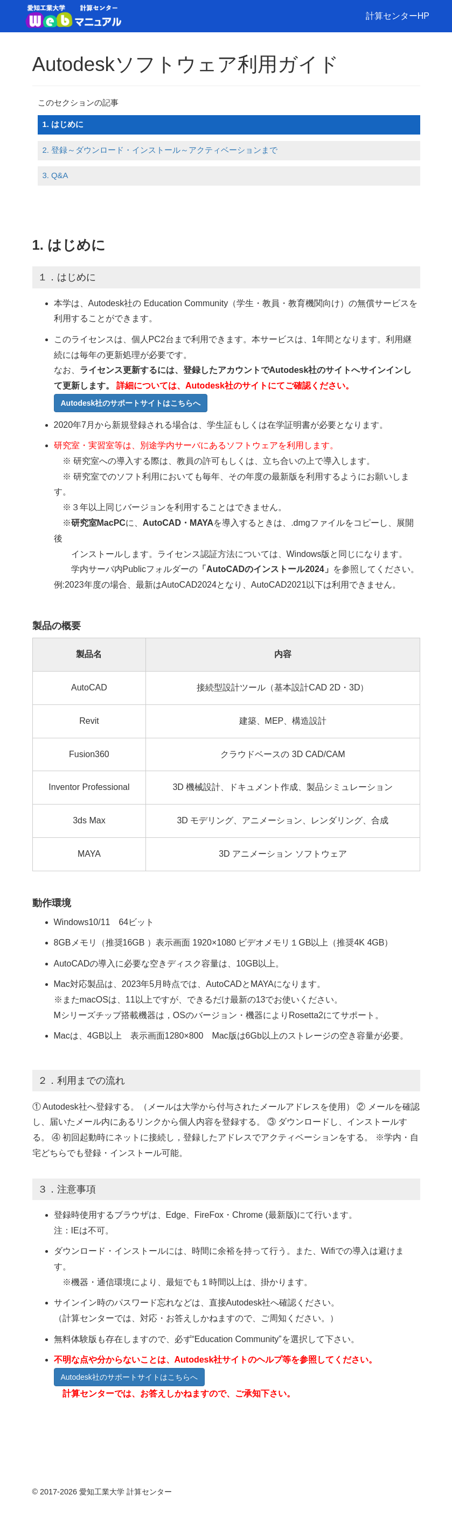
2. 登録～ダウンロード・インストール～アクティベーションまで (159, 150)
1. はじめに (63, 124)
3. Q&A (55, 175)
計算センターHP (397, 15)
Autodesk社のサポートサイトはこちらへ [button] (129, 1377)
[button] (131, 403)
